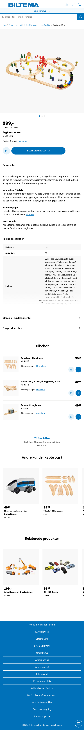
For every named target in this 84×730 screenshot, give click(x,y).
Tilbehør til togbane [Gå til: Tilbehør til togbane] (32, 357)
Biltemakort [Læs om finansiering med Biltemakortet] (42, 673)
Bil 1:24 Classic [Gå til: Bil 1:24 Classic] (51, 592)
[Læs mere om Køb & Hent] (42, 438)
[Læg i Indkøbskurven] (78, 369)
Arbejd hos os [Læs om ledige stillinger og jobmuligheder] (42, 659)
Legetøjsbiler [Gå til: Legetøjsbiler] (45, 25)
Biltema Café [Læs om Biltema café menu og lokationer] (42, 638)
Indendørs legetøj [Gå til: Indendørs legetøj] (31, 25)
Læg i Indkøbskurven (38, 151)
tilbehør (30, 214)
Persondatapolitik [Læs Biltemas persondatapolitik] (42, 681)
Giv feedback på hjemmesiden (42, 695)
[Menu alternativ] (4, 5)
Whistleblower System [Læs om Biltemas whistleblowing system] (42, 688)
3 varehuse (40, 389)
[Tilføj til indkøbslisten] (6, 151)
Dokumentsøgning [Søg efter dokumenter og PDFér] (42, 709)
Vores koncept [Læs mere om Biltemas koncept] (42, 666)
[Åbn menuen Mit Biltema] (67, 5)
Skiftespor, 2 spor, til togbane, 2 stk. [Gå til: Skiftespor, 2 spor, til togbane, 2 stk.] (41, 381)
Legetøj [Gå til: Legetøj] (19, 25)
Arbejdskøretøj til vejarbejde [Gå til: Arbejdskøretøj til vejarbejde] (18, 592)
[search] (42, 16)
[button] (42, 10)
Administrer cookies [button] (42, 702)
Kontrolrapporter (42, 716)
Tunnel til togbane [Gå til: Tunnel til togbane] (31, 405)
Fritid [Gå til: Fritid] (11, 25)
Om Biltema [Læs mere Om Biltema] (42, 652)
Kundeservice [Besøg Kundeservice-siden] (42, 631)
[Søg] (80, 16)
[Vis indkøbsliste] (73, 5)
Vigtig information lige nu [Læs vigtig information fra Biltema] (42, 624)
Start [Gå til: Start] (4, 25)
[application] (78, 724)
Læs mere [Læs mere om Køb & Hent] (42, 446)
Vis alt (42, 301)
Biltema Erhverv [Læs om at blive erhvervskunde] (42, 645)
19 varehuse (41, 366)
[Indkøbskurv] (79, 5)
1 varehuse (22, 141)
